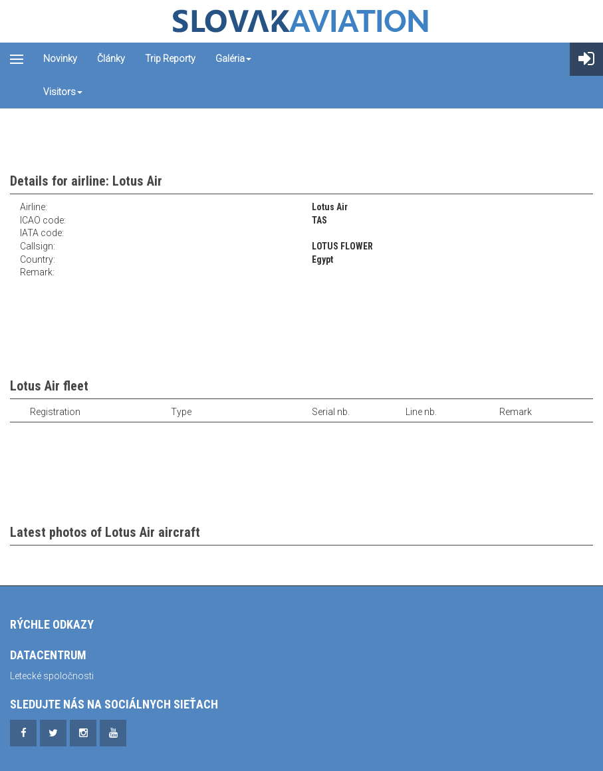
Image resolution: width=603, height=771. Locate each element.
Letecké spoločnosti (52, 676)
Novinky (60, 58)
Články (111, 58)
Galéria (233, 58)
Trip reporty (170, 58)
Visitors (62, 91)
